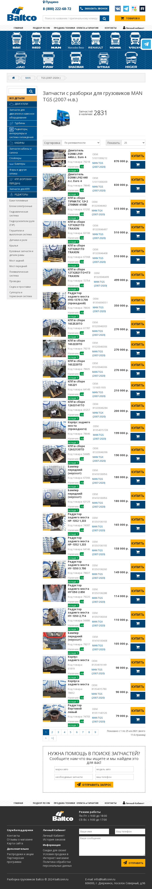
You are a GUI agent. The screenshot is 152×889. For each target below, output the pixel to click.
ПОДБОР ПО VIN (41, 28)
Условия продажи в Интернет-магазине (56, 856)
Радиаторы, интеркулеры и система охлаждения (21, 133)
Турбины (17, 123)
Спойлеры (15, 158)
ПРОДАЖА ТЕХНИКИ (64, 28)
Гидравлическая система (18, 213)
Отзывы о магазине (20, 839)
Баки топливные (18, 200)
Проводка (15, 281)
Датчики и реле (18, 240)
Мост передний (18, 266)
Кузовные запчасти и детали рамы (21, 253)
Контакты (13, 835)
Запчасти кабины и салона (20, 150)
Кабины (16, 143)
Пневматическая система (18, 273)
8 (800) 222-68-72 (57, 9)
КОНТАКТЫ (110, 28)
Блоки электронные (20, 206)
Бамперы (17, 164)
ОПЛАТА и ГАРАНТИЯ (87, 28)
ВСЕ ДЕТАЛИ (17, 98)
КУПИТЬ (137, 156)
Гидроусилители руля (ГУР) (21, 223)
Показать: (113, 143)
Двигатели (18, 104)
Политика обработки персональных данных (57, 863)
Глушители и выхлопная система (20, 232)
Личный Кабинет (54, 835)
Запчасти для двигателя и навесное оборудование (21, 113)
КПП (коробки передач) (20, 181)
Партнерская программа (15, 860)
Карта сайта (15, 843)
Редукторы (18, 195)
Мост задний (16, 260)
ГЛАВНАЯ (18, 28)
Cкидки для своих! (54, 850)
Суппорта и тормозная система (20, 294)
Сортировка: (52, 143)
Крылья (13, 245)
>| (52, 738)
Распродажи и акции (20, 854)
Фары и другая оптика (18, 171)
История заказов (54, 839)
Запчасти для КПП (19, 189)
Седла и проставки (20, 286)
